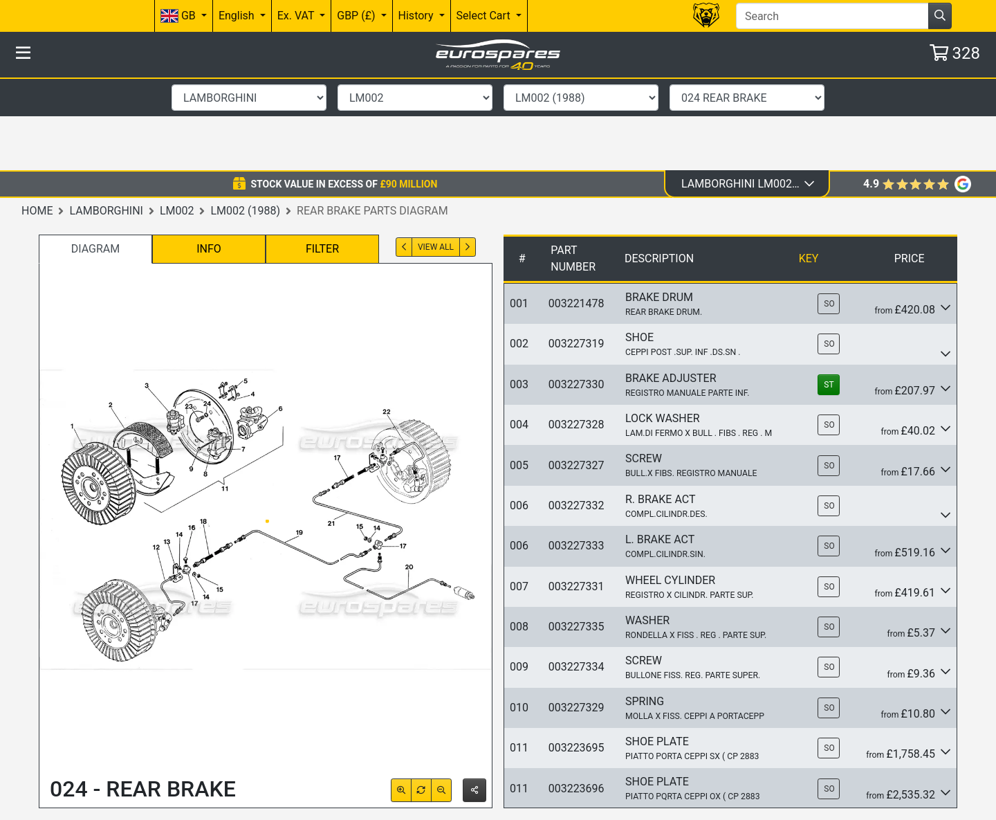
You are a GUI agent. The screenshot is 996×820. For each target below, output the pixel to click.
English (238, 15)
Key (809, 165)
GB (179, 16)
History (417, 15)
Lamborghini (105, 117)
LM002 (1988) (245, 117)
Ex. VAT (297, 15)
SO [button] (829, 211)
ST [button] (828, 292)
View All (436, 154)
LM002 (177, 117)
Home (37, 117)
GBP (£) (357, 15)
